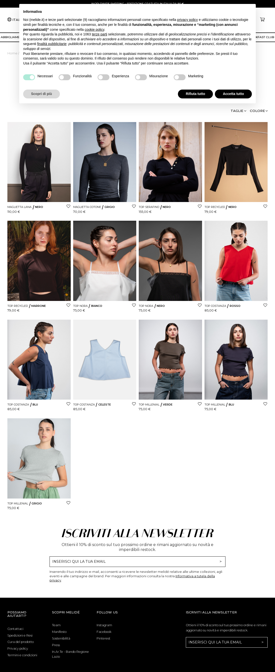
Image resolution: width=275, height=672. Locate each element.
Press (56, 645)
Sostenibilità (61, 638)
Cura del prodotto (20, 642)
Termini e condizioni (22, 655)
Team (56, 625)
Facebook (104, 632)
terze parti (99, 34)
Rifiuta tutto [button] (195, 94)
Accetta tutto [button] (233, 94)
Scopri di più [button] (41, 94)
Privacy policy (17, 648)
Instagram (104, 625)
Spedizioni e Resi (20, 635)
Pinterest (103, 638)
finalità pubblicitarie (52, 44)
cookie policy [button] (94, 29)
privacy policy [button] (187, 20)
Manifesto (59, 632)
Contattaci (15, 629)
